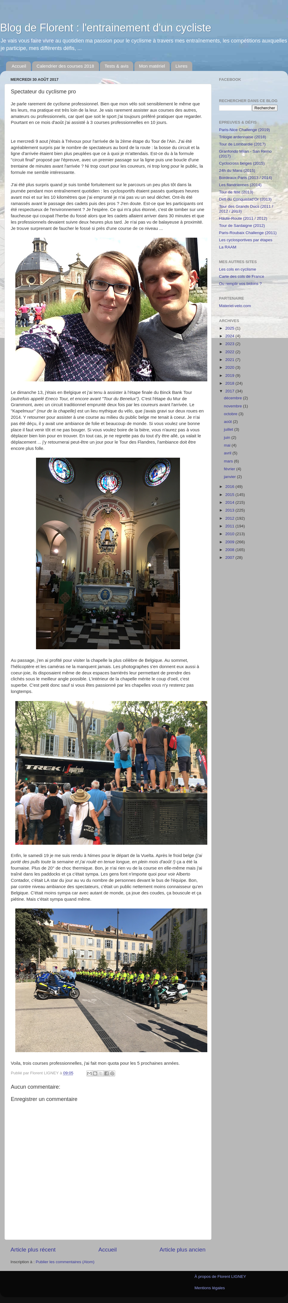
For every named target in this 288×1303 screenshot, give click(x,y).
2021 (230, 359)
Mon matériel (152, 66)
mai (228, 445)
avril (228, 453)
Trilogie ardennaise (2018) (242, 137)
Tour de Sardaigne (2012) (242, 225)
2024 (230, 336)
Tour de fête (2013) (236, 192)
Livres (182, 66)
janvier (230, 476)
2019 (230, 375)
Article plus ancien (183, 1249)
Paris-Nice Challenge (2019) (244, 130)
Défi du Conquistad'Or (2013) (245, 199)
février (230, 469)
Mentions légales (209, 1288)
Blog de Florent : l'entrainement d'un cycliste (105, 28)
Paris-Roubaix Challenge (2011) (248, 232)
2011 (230, 526)
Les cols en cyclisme (237, 269)
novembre (233, 406)
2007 (230, 557)
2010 (230, 534)
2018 (230, 383)
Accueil (19, 66)
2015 (230, 494)
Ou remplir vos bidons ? (240, 283)
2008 (230, 549)
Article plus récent (33, 1249)
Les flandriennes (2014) (240, 185)
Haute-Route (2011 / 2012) (243, 218)
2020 (230, 367)
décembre (233, 398)
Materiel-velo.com (235, 306)
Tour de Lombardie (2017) (242, 144)
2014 (230, 502)
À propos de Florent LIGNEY (220, 1276)
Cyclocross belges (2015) (242, 163)
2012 (230, 518)
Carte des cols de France (241, 276)
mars (229, 461)
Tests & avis (116, 66)
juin (227, 437)
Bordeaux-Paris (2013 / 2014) (245, 177)
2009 (230, 542)
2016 (230, 486)
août (228, 421)
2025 (230, 328)
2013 (230, 510)
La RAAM (227, 247)
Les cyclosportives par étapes (245, 240)
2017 (230, 391)
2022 (230, 352)
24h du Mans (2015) (237, 170)
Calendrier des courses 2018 (65, 66)
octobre (231, 414)
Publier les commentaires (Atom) (65, 1262)
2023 (230, 344)
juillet (229, 429)
